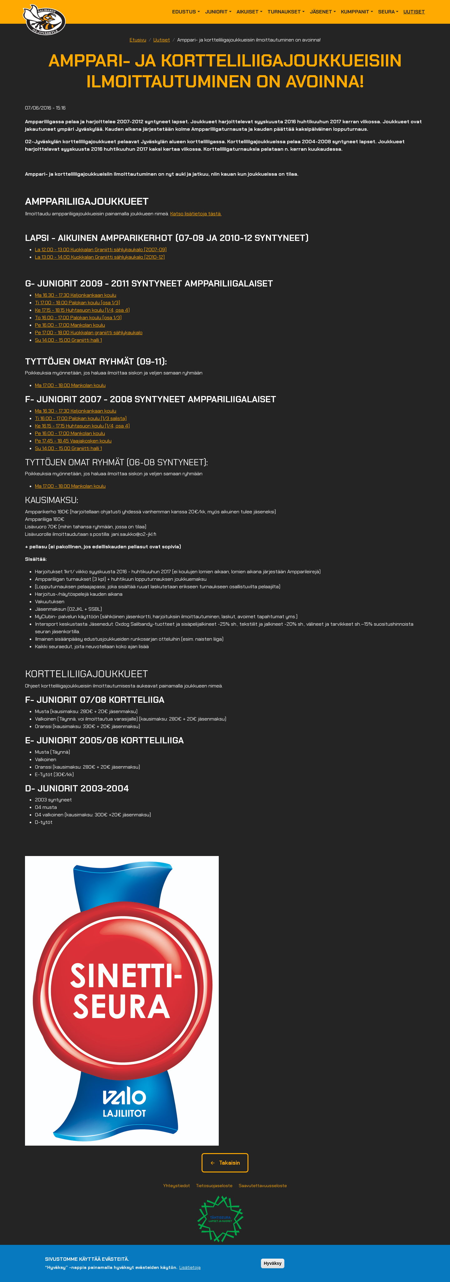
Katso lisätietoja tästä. (196, 213)
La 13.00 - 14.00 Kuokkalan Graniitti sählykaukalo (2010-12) (100, 257)
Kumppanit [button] (355, 11)
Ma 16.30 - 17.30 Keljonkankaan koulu (75, 295)
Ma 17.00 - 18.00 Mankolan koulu (70, 385)
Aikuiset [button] (248, 11)
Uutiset (414, 11)
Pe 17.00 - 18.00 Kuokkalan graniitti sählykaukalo (88, 332)
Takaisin (225, 1162)
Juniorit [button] (216, 11)
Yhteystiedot (176, 1185)
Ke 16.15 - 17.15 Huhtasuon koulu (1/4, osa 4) (82, 426)
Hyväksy (273, 1263)
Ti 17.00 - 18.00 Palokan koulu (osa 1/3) (77, 302)
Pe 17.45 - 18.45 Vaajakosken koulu (73, 441)
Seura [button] (386, 11)
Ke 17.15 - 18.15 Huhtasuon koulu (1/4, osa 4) (82, 310)
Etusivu (138, 40)
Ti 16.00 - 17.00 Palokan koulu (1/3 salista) (81, 418)
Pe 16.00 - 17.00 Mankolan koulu (70, 325)
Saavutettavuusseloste (263, 1185)
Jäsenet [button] (321, 11)
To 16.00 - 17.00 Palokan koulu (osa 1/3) (78, 317)
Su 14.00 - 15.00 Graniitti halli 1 (68, 340)
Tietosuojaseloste (214, 1185)
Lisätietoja (190, 1268)
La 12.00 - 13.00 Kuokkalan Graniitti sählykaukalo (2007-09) (101, 249)
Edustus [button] (184, 11)
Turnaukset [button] (284, 11)
